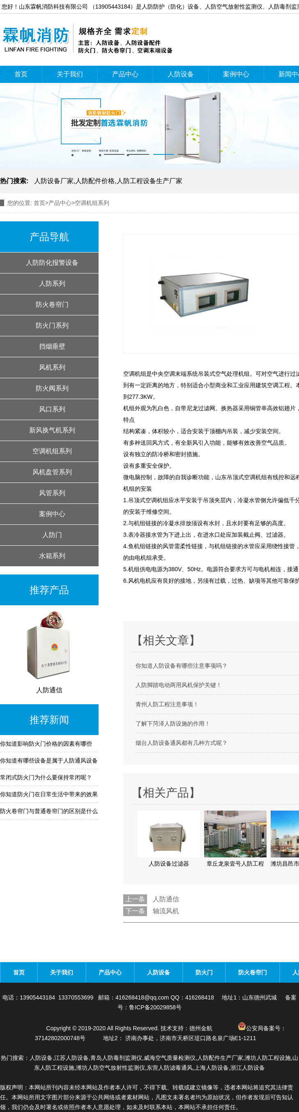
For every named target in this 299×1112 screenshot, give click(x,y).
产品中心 (125, 74)
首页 (21, 74)
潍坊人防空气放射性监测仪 (110, 1067)
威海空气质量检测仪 (170, 1058)
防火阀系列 (52, 388)
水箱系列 (52, 555)
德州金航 (200, 1028)
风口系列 (52, 409)
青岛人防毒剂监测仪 (116, 1058)
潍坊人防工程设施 (268, 1058)
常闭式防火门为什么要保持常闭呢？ (46, 777)
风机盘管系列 (52, 472)
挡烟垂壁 (52, 346)
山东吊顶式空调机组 (241, 477)
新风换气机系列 (52, 430)
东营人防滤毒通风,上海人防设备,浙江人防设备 (206, 1067)
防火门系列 (52, 325)
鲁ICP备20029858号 (155, 1007)
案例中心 (236, 74)
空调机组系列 (52, 451)
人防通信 (166, 899)
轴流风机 (166, 911)
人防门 (52, 534)
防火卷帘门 (52, 304)
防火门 (204, 972)
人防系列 (52, 283)
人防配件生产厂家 (220, 1058)
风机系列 (52, 367)
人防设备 (181, 74)
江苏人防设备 (71, 1058)
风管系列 (52, 492)
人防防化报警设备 (52, 262)
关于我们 (70, 74)
